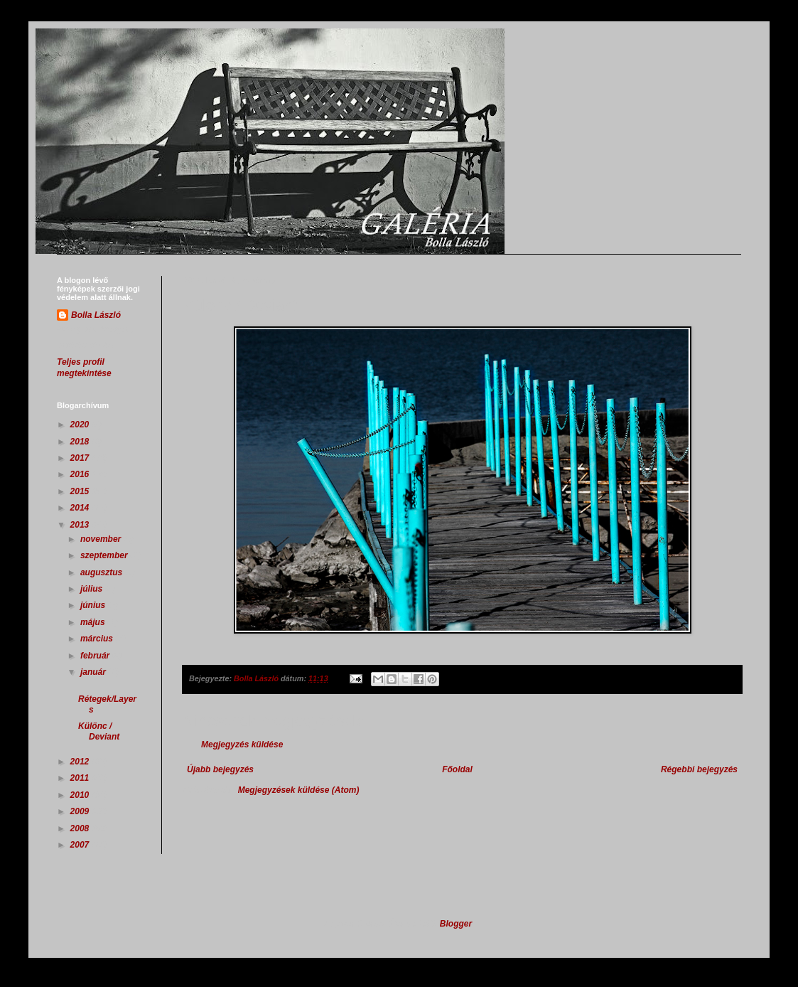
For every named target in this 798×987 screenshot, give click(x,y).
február (96, 656)
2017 (81, 458)
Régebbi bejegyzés (699, 769)
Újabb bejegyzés (220, 769)
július (92, 589)
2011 (81, 778)
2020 (81, 425)
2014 (81, 508)
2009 (81, 811)
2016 (81, 474)
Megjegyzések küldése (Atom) (299, 790)
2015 (81, 491)
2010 (81, 795)
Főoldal (457, 769)
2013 (81, 525)
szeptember (105, 555)
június (94, 605)
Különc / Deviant (98, 731)
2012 (81, 762)
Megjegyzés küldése (242, 744)
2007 (81, 845)
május (93, 622)
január (94, 672)
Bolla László (96, 315)
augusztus (102, 572)
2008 (81, 828)
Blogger (456, 924)
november (102, 539)
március (97, 639)
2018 (81, 442)
